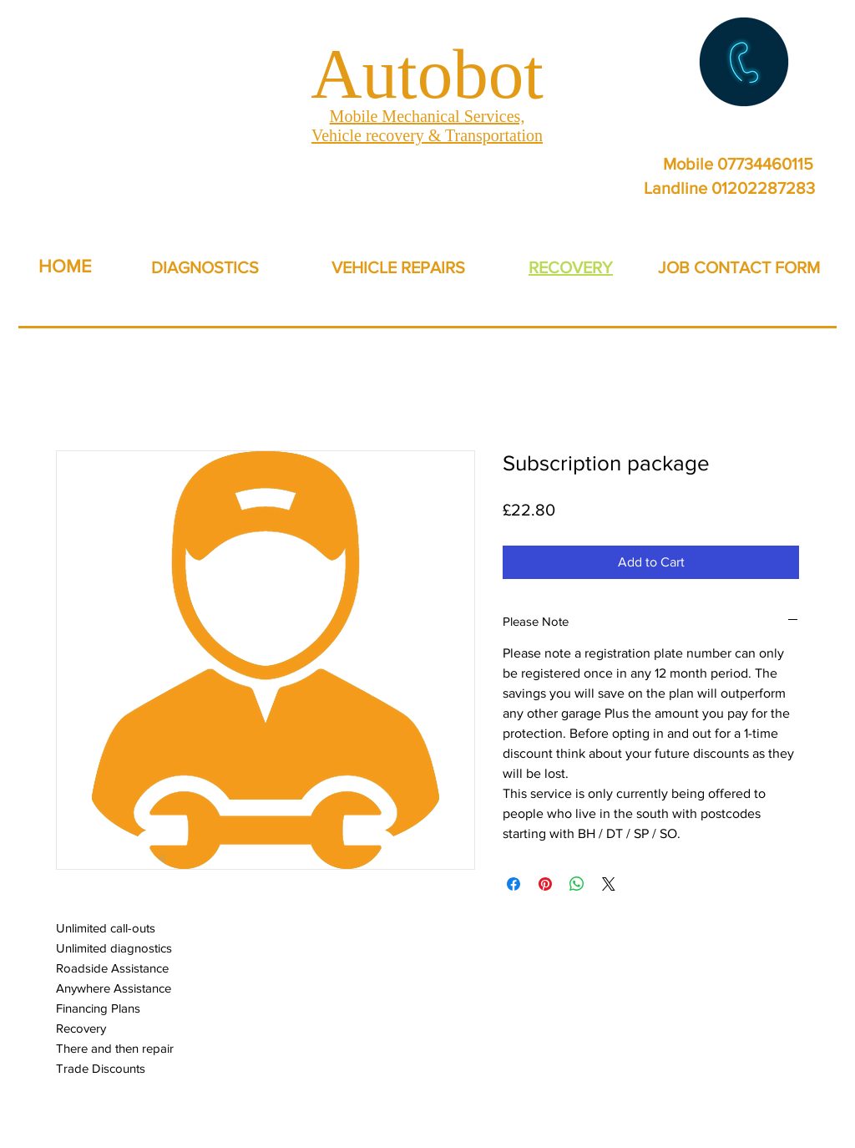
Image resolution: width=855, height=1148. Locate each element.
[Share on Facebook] (513, 884)
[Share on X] (609, 884)
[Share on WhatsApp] (577, 884)
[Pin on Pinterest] (545, 884)
